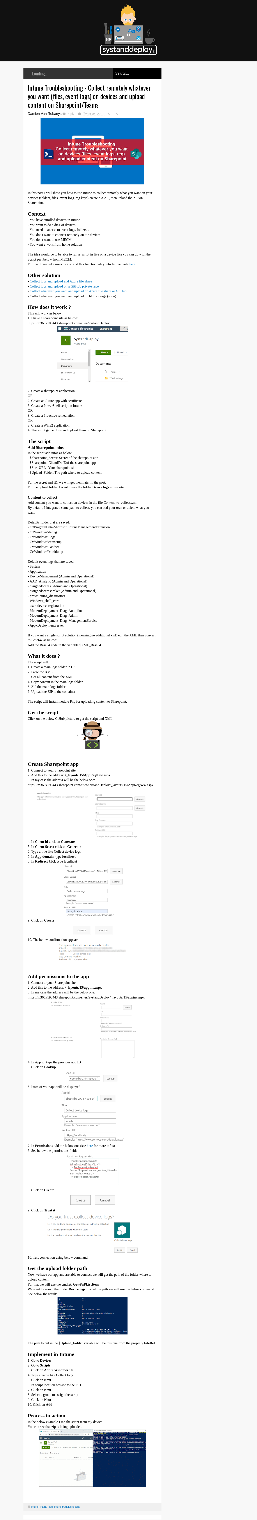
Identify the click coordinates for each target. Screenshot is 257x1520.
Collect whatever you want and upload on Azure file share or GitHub (78, 291)
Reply (70, 114)
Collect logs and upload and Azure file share (61, 281)
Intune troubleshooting (67, 1506)
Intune (35, 1506)
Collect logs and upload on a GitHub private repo (64, 286)
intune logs (46, 1506)
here (132, 264)
